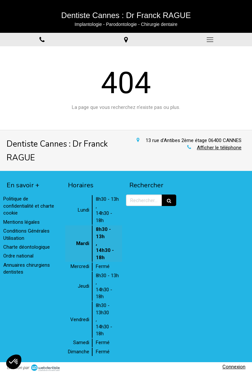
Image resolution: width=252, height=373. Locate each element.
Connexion (233, 367)
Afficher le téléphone (219, 148)
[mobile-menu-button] (210, 39)
